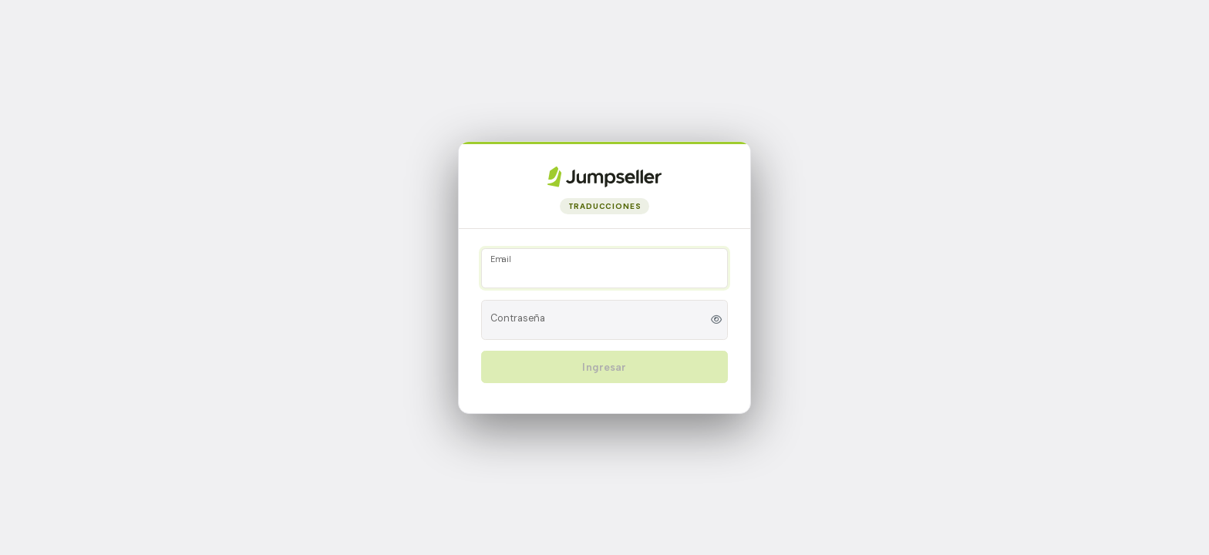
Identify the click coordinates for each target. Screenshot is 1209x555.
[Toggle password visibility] (716, 319)
